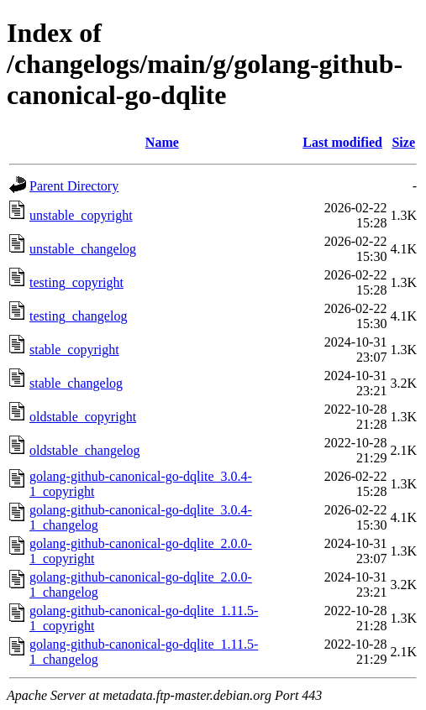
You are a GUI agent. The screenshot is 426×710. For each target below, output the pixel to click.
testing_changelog (78, 316)
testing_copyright (76, 282)
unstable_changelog (82, 249)
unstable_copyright (81, 215)
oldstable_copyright (82, 417)
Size (403, 142)
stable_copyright (74, 349)
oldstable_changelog (84, 450)
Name (162, 142)
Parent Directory (73, 186)
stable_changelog (76, 383)
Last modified (342, 142)
